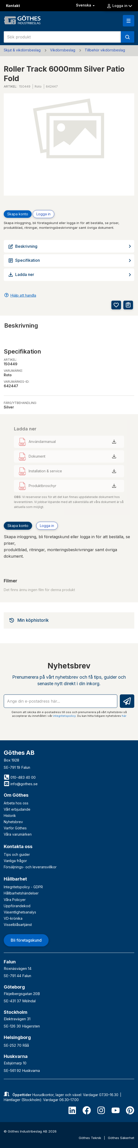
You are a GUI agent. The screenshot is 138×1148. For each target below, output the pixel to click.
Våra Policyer (15, 899)
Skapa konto (17, 214)
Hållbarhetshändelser (21, 893)
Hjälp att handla (23, 295)
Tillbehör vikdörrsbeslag (105, 50)
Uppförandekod (17, 906)
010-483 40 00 (20, 777)
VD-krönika (13, 918)
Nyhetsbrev (13, 822)
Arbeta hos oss (16, 803)
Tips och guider (17, 854)
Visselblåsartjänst (18, 924)
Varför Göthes (15, 828)
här (124, 716)
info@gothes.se (21, 783)
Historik (10, 815)
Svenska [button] (86, 5)
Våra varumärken (18, 834)
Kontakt (13, 5)
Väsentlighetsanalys (20, 912)
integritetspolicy (64, 716)
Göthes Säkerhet (121, 1138)
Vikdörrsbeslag (62, 50)
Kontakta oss (18, 846)
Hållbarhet (15, 879)
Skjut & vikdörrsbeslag (22, 50)
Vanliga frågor (15, 861)
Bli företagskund (26, 940)
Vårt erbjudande (17, 809)
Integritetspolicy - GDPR (23, 887)
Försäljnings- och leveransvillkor (30, 867)
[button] (128, 20)
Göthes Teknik (90, 1138)
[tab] (69, 620)
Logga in (119, 5)
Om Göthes (16, 795)
